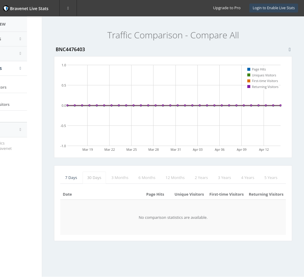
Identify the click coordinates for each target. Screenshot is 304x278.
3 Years (241, 177)
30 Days (111, 177)
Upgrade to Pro (226, 7)
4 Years (265, 177)
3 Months (137, 177)
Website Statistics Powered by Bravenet (25, 145)
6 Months (164, 177)
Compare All (20, 116)
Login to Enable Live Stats (274, 7)
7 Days (88, 177)
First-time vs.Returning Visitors (25, 101)
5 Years (89, 189)
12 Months (192, 177)
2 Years (218, 177)
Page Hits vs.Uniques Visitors (24, 84)
